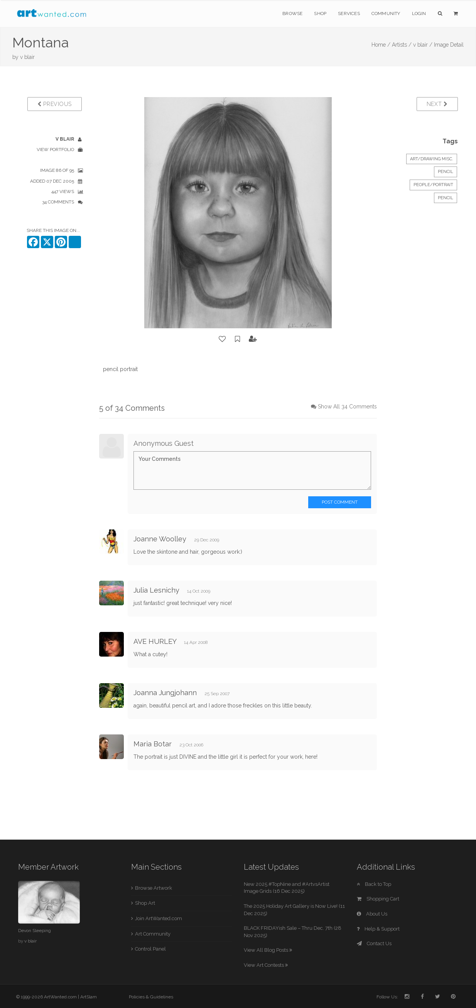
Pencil (445, 171)
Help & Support (378, 929)
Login (419, 13)
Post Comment (340, 502)
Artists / (402, 45)
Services (349, 13)
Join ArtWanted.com (158, 918)
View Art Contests (266, 965)
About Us (372, 914)
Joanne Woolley (159, 539)
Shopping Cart (378, 899)
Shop (320, 13)
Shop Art (145, 903)
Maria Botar (152, 744)
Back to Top (374, 884)
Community (385, 13)
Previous (54, 104)
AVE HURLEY (154, 641)
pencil (445, 197)
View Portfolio (55, 149)
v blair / (422, 45)
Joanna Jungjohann (165, 693)
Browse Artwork (153, 888)
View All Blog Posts (268, 950)
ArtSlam (88, 997)
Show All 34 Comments (347, 406)
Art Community (152, 934)
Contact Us (374, 943)
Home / (380, 45)
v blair (27, 57)
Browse (292, 13)
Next (437, 104)
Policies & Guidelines (151, 997)
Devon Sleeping (34, 930)
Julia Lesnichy (156, 590)
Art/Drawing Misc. (431, 158)
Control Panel (150, 949)
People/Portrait (433, 184)
